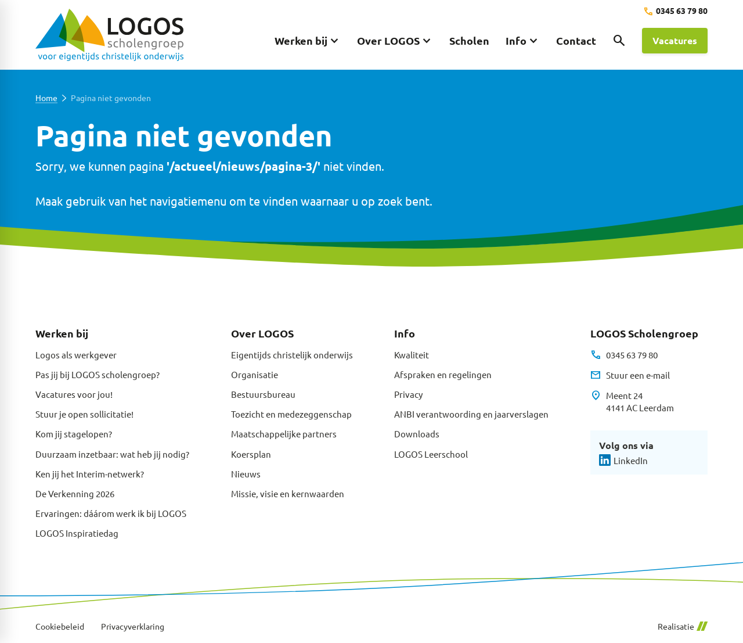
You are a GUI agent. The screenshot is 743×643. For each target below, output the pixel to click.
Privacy (408, 394)
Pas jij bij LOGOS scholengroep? (97, 374)
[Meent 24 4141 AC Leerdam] (631, 402)
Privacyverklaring (132, 626)
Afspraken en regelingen (443, 374)
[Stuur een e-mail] (629, 375)
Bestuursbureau (263, 394)
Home (46, 98)
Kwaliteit (411, 354)
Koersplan (251, 453)
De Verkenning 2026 (74, 493)
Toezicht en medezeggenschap (291, 413)
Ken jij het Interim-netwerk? (89, 473)
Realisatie (683, 626)
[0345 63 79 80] (675, 11)
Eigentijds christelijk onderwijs (292, 354)
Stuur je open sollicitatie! (84, 413)
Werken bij (61, 333)
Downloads (416, 433)
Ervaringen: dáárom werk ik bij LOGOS (110, 513)
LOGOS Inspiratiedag (76, 532)
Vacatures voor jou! (74, 394)
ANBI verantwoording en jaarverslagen (471, 413)
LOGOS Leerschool (431, 453)
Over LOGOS (262, 333)
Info (404, 333)
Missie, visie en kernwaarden (287, 493)
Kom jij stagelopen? (73, 433)
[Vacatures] (675, 40)
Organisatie (254, 374)
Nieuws (246, 473)
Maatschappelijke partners (284, 433)
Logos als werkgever (76, 354)
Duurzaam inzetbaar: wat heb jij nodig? (112, 453)
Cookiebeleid (59, 626)
